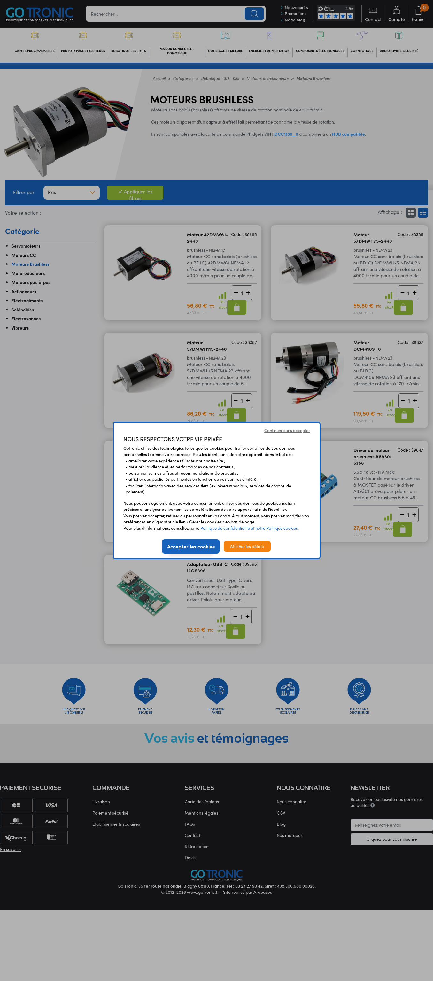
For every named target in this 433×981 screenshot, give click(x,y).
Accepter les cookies (191, 546)
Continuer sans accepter (287, 430)
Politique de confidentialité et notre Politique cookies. (249, 528)
